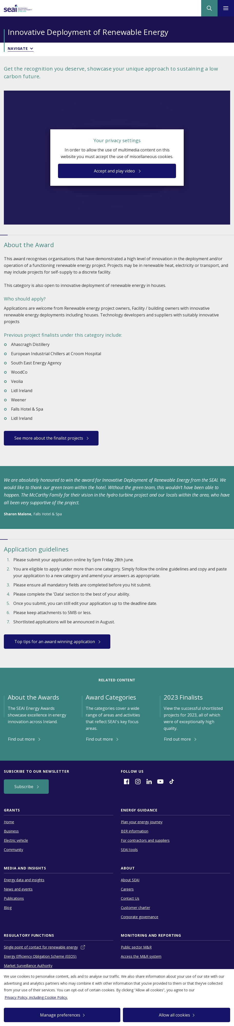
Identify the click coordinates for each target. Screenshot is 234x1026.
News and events (18, 889)
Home (9, 821)
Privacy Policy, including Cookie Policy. (36, 997)
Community (13, 849)
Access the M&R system (141, 956)
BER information (134, 831)
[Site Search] (209, 8)
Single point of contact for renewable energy (41, 947)
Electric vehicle (16, 840)
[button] (117, 49)
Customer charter (135, 907)
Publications (14, 898)
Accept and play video (115, 171)
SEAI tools (129, 849)
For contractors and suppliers (145, 840)
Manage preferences (60, 1015)
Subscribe (24, 786)
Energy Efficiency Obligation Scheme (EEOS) (40, 956)
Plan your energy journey (141, 821)
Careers (127, 889)
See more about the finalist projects (49, 438)
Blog (8, 907)
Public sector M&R (136, 947)
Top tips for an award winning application (55, 641)
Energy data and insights (24, 879)
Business (11, 831)
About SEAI (130, 879)
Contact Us (130, 898)
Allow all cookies (174, 1015)
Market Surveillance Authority (28, 965)
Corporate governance (139, 916)
